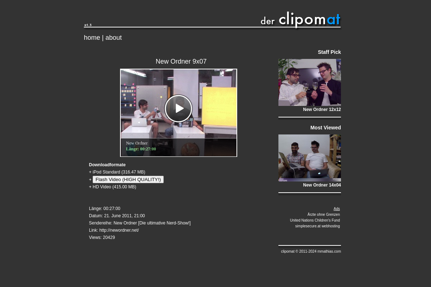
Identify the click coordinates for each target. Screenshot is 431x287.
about (114, 37)
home (92, 37)
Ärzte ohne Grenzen (324, 215)
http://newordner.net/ (119, 230)
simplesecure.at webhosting (317, 226)
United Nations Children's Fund (315, 220)
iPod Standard (106, 172)
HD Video (102, 186)
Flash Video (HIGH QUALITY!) (128, 179)
